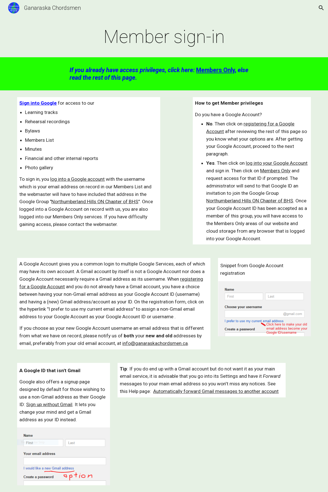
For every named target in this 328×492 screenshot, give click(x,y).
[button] (321, 8)
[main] (164, 37)
